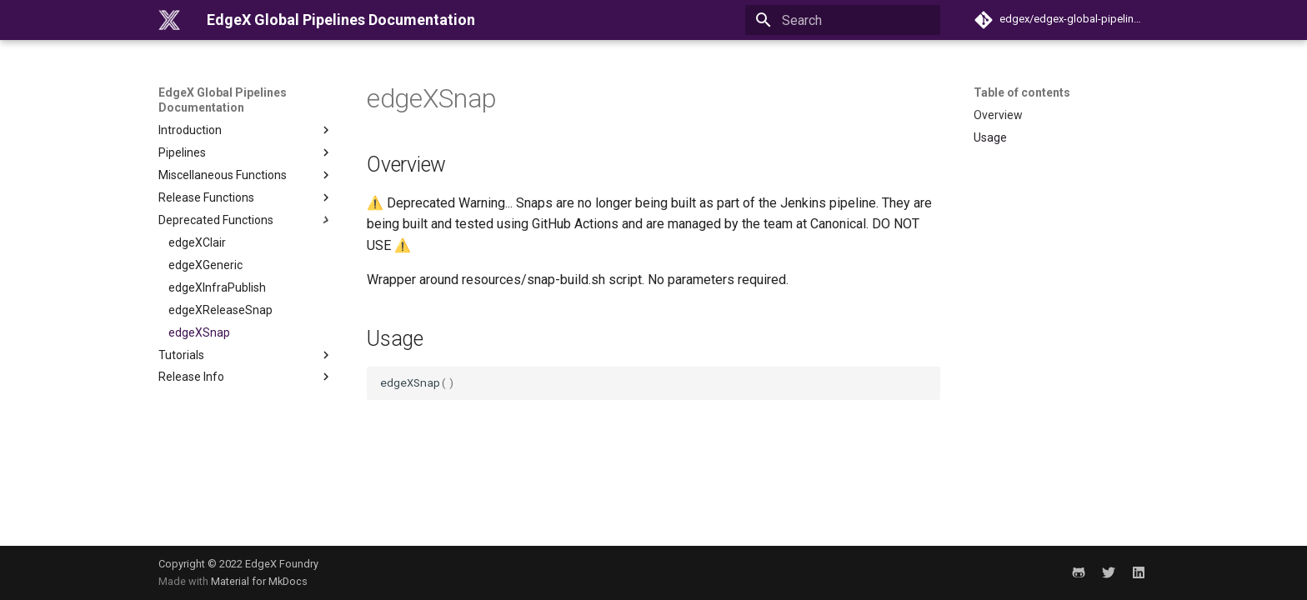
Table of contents (1022, 92)
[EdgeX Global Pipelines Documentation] (169, 20)
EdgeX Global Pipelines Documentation (222, 100)
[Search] (842, 20)
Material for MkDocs (259, 581)
